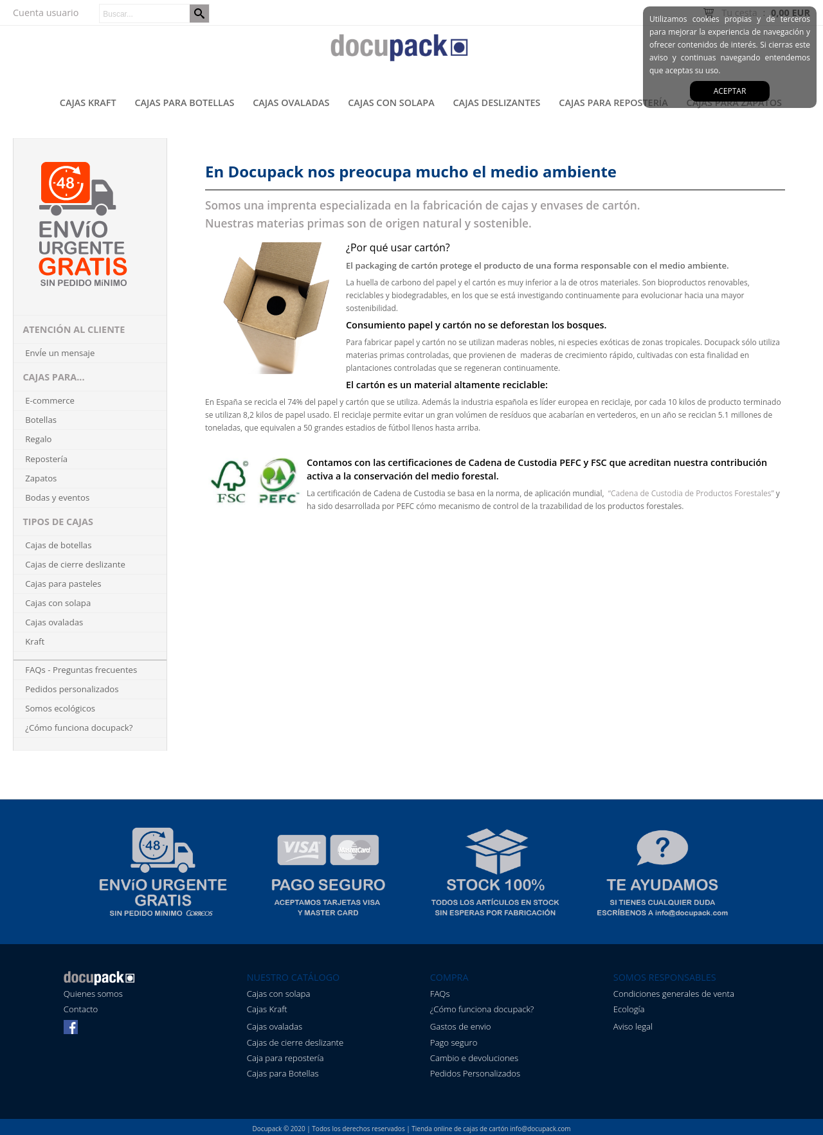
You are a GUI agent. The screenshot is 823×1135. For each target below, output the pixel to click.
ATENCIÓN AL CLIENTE (74, 329)
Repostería (46, 459)
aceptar (730, 90)
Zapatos (41, 478)
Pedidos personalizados (71, 689)
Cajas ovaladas (291, 102)
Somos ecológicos (60, 708)
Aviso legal (633, 1026)
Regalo (38, 439)
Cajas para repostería (613, 102)
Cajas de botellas (58, 545)
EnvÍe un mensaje (60, 353)
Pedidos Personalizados (475, 1073)
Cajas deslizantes (497, 102)
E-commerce (50, 400)
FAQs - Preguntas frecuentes (81, 669)
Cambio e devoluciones (474, 1058)
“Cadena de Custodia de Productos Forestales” (690, 493)
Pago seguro (454, 1042)
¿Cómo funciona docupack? (78, 727)
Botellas (41, 419)
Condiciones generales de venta (673, 993)
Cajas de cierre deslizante (75, 564)
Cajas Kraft (267, 1009)
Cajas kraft (88, 102)
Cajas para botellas (184, 102)
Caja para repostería (285, 1058)
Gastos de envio (460, 1026)
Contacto (81, 1009)
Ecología (629, 1009)
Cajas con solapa (391, 102)
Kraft (34, 641)
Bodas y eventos (57, 497)
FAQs (440, 993)
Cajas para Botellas (283, 1073)
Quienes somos (93, 993)
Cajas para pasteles (63, 583)
